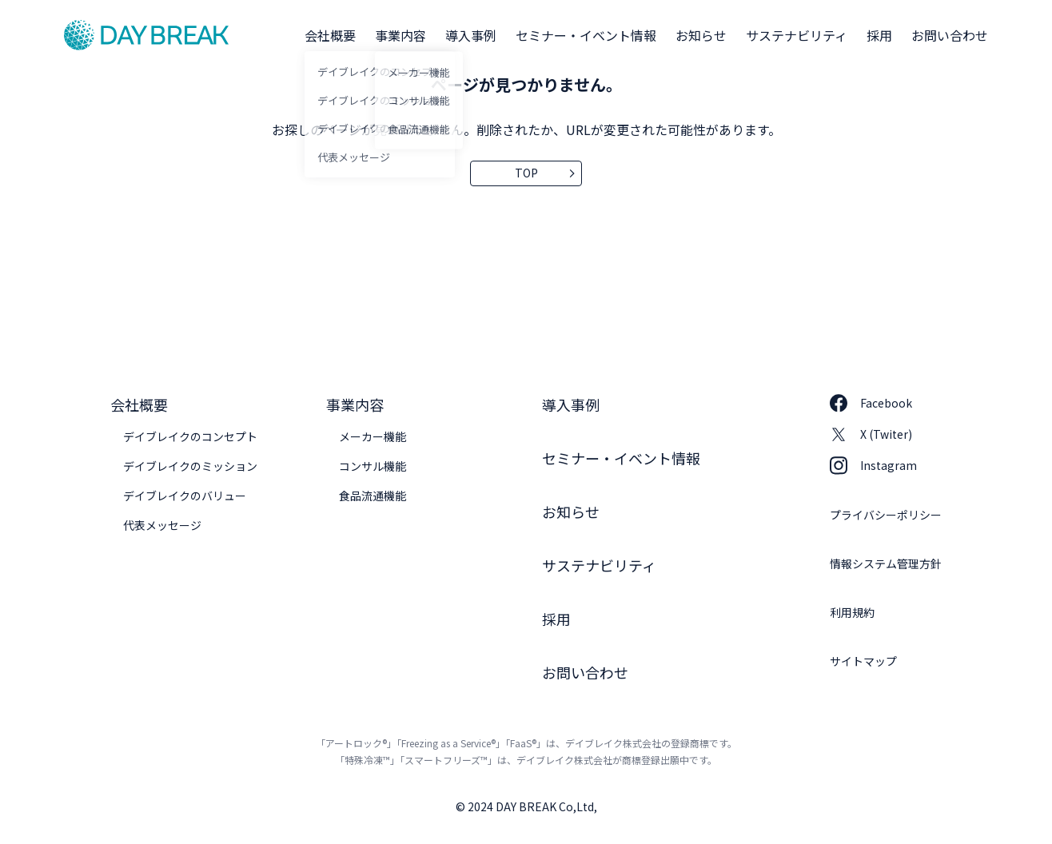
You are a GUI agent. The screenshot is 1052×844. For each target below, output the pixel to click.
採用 (879, 35)
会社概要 (330, 35)
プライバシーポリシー (886, 515)
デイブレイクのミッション (190, 466)
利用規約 (852, 612)
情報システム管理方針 (886, 563)
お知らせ (701, 35)
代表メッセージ (162, 525)
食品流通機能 (372, 496)
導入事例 (470, 35)
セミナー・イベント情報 (586, 35)
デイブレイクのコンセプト (190, 436)
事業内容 (400, 35)
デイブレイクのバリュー (184, 496)
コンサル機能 (372, 466)
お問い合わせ (949, 35)
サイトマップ (863, 661)
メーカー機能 (372, 436)
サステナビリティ (796, 35)
